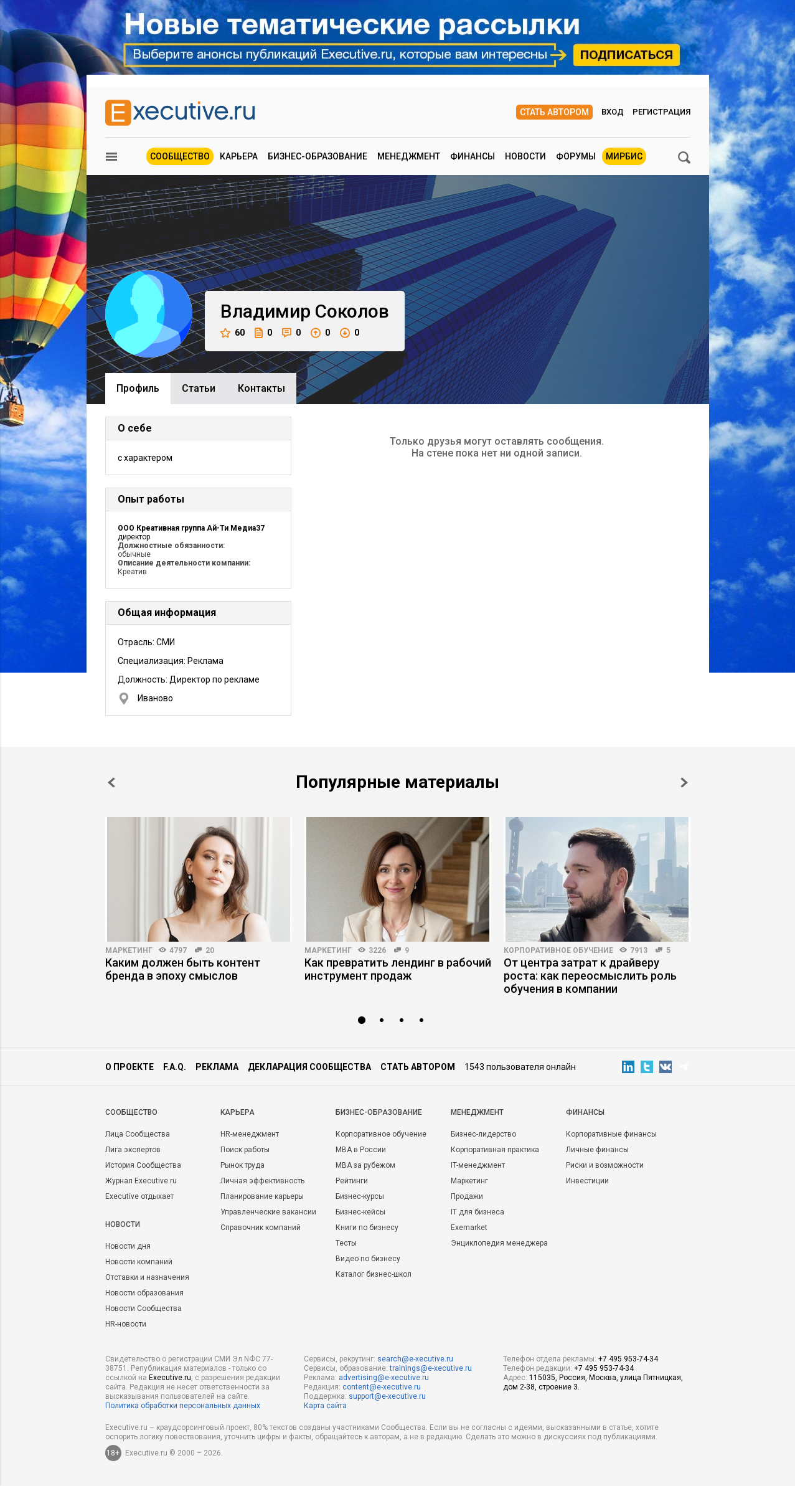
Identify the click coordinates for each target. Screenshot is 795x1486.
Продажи (467, 1196)
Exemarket (469, 1227)
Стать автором (554, 112)
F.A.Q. (174, 1067)
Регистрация (661, 111)
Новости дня (128, 1246)
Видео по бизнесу (368, 1258)
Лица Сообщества (137, 1134)
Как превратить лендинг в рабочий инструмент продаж (397, 969)
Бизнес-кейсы (360, 1212)
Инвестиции (587, 1180)
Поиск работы (245, 1149)
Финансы (472, 156)
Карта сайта (325, 1405)
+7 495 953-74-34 (628, 1359)
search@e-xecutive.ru (415, 1359)
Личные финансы (597, 1149)
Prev (111, 782)
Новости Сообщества (143, 1308)
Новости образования (144, 1293)
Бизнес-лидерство (483, 1134)
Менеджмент (408, 156)
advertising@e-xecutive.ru (384, 1377)
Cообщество (131, 1112)
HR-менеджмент (249, 1134)
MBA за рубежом (365, 1165)
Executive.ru (170, 1377)
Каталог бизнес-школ (374, 1274)
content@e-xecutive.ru (381, 1387)
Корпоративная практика (495, 1149)
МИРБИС (624, 156)
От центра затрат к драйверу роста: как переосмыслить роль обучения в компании (590, 975)
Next (684, 782)
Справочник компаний (260, 1227)
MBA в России (361, 1149)
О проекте (129, 1067)
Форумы (576, 156)
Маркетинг (129, 950)
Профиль (137, 388)
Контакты (261, 388)
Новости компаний (138, 1261)
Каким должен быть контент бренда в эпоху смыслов (182, 969)
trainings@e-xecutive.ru (431, 1368)
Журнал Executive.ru (141, 1180)
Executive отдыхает (139, 1196)
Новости (525, 156)
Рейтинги (352, 1180)
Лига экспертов (133, 1149)
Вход (612, 111)
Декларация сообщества (309, 1067)
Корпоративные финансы (611, 1134)
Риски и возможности (605, 1165)
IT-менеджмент (478, 1165)
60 (232, 333)
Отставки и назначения (147, 1277)
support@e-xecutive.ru (387, 1396)
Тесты (346, 1243)
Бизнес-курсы (360, 1196)
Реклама (216, 1067)
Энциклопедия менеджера (499, 1243)
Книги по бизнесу (367, 1227)
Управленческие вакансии (268, 1212)
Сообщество (180, 156)
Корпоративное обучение (558, 950)
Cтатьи (198, 388)
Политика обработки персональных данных (182, 1405)
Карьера (239, 156)
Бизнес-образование (317, 156)
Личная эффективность (262, 1180)
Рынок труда (242, 1165)
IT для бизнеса (477, 1212)
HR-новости (125, 1324)
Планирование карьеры (262, 1196)
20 (209, 950)
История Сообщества (143, 1165)
